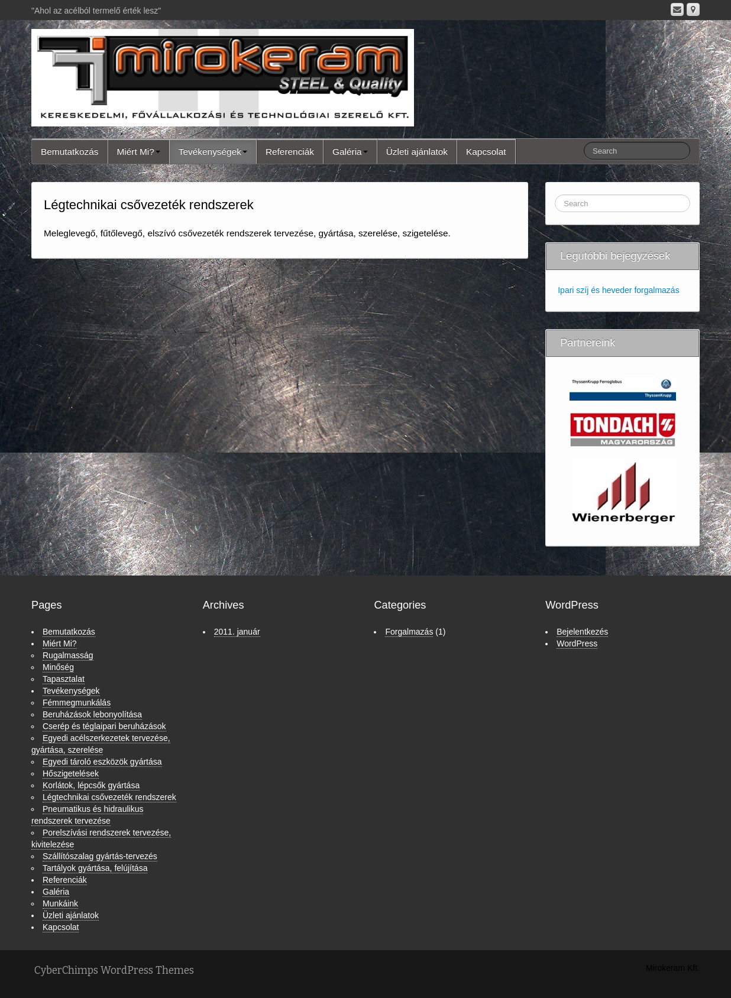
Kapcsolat (486, 152)
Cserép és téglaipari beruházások (104, 726)
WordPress (577, 643)
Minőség (58, 667)
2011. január (237, 631)
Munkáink (60, 903)
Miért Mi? (138, 152)
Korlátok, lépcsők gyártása (91, 785)
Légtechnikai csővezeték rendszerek (109, 797)
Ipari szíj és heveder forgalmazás (618, 290)
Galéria (350, 152)
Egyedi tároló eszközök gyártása (102, 761)
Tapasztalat (64, 679)
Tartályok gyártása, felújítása (95, 868)
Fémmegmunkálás (77, 702)
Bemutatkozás (70, 152)
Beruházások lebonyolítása (92, 714)
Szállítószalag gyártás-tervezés (100, 856)
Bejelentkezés (582, 631)
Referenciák (290, 152)
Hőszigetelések (71, 773)
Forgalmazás (409, 631)
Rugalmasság (68, 655)
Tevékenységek (213, 152)
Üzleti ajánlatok (417, 152)
